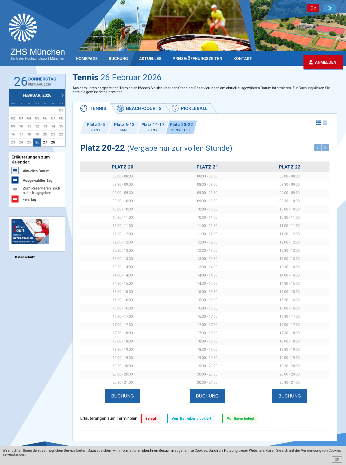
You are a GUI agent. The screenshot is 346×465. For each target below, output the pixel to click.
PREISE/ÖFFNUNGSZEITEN (197, 58)
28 (53, 142)
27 (45, 142)
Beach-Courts (144, 108)
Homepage (87, 58)
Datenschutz (25, 257)
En (329, 8)
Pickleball (194, 108)
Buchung (118, 58)
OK (337, 460)
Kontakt (242, 58)
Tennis (98, 108)
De (313, 8)
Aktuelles (150, 58)
